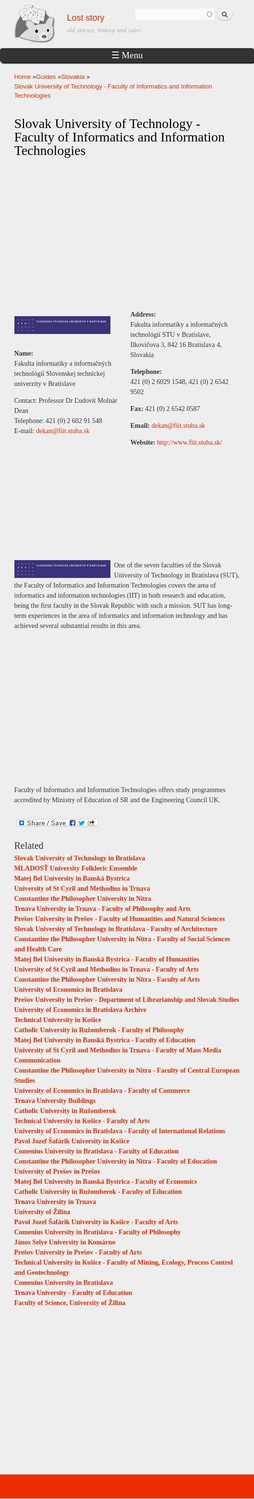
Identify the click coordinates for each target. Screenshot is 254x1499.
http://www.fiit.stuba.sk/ (189, 442)
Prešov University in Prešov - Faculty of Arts (78, 1252)
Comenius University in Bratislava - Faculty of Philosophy (97, 1232)
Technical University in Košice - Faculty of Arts (82, 1121)
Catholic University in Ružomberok (65, 1111)
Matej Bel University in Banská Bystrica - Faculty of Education (105, 1040)
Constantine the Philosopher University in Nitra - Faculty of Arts (107, 979)
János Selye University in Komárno (65, 1242)
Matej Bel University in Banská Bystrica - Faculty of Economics (105, 1181)
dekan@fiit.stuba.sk (63, 431)
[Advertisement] (127, 234)
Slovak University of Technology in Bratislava (79, 858)
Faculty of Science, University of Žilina (70, 1303)
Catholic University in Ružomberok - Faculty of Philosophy (99, 1030)
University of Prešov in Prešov (57, 1171)
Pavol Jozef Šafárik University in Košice (72, 1141)
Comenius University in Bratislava (63, 1282)
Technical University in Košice (57, 1020)
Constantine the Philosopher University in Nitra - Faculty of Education (115, 1161)
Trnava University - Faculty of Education (73, 1292)
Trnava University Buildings (55, 1100)
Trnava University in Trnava (55, 1201)
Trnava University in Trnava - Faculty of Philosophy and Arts (102, 908)
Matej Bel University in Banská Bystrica (72, 878)
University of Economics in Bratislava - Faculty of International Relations (120, 1131)
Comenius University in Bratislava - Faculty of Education (96, 1151)
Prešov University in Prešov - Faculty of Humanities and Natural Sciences (119, 918)
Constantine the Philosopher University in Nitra (83, 898)
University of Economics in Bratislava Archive (80, 1009)
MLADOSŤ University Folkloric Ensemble (75, 868)
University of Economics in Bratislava (68, 989)
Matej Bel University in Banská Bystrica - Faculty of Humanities (106, 959)
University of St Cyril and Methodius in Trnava (82, 888)
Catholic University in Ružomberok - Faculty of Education (98, 1191)
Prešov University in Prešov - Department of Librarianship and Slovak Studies (127, 999)
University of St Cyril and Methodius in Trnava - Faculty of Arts (106, 969)
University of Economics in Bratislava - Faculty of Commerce (102, 1090)
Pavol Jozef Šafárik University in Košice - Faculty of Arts (96, 1222)
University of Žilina (42, 1212)
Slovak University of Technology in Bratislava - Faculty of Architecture (116, 929)
